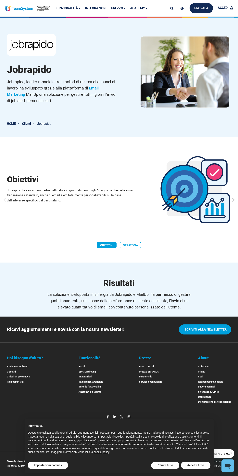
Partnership (145, 376)
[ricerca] (172, 8)
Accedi (225, 8)
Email (82, 366)
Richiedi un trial (15, 381)
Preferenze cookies (219, 465)
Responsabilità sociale (210, 381)
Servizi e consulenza (150, 381)
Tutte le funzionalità (90, 386)
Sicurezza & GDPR (208, 391)
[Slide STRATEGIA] (130, 245)
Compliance (204, 396)
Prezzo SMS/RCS (149, 371)
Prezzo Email (146, 366)
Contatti (11, 371)
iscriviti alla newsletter (205, 329)
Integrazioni (95, 8)
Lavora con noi (206, 386)
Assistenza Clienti (17, 366)
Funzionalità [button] (68, 8)
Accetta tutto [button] (195, 465)
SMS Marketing (87, 371)
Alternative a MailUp (90, 391)
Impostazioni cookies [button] (48, 465)
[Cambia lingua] (182, 8)
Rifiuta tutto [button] (165, 465)
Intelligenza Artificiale (91, 381)
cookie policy (101, 452)
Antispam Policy (221, 461)
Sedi (200, 376)
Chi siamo (203, 366)
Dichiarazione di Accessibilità (214, 401)
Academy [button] (138, 8)
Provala (201, 8)
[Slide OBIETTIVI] (107, 245)
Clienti (26, 124)
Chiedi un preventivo (18, 376)
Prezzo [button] (118, 8)
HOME (11, 124)
